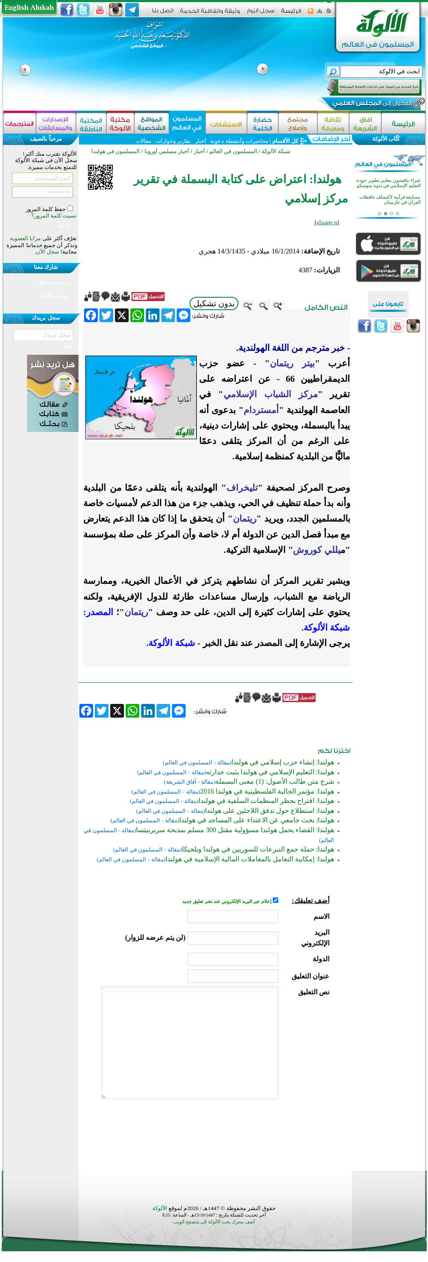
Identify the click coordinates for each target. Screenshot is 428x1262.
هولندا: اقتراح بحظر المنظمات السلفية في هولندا (266, 800)
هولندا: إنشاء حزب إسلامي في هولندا (283, 762)
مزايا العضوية (25, 238)
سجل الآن (47, 251)
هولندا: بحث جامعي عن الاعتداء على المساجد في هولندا (256, 820)
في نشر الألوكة (53, 296)
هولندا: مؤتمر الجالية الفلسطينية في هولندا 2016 (267, 791)
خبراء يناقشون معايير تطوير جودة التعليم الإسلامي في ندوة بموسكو (388, 195)
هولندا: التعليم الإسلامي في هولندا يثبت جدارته (270, 772)
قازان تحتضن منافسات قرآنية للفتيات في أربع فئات (393, 178)
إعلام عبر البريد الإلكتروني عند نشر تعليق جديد (227, 901)
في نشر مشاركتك (53, 282)
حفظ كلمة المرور (46, 209)
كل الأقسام (285, 141)
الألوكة (159, 1208)
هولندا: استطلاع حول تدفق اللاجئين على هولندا (269, 810)
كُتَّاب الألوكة (386, 139)
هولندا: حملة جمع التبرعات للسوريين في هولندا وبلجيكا (258, 849)
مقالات (143, 141)
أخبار (200, 141)
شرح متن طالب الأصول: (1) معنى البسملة (274, 781)
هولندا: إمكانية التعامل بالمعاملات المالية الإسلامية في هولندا (250, 859)
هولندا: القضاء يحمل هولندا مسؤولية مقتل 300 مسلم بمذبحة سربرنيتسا (235, 829)
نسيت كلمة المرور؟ (54, 215)
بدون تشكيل (214, 303)
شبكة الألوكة (276, 151)
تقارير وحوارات (173, 141)
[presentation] (264, 1132)
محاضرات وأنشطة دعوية (238, 141)
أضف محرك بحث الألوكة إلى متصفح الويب (214, 1222)
